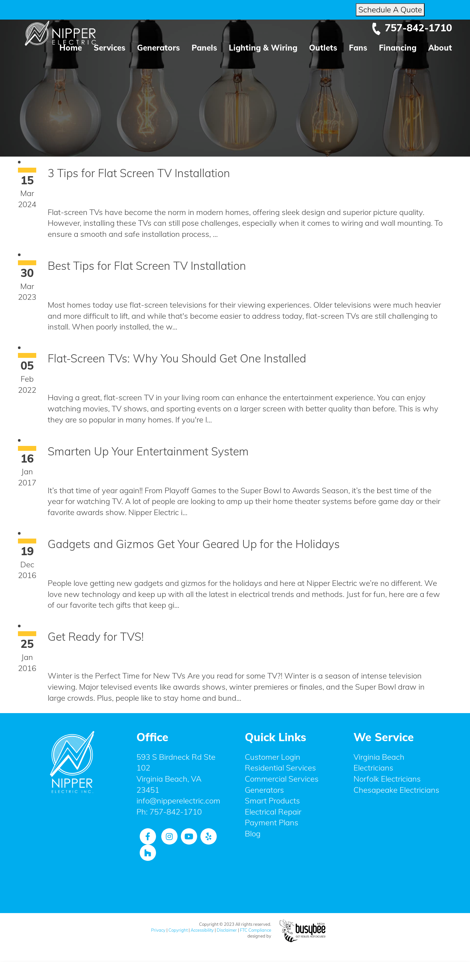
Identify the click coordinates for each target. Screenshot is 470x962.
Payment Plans (271, 822)
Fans (358, 48)
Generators (158, 48)
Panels (204, 48)
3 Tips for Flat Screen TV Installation (139, 173)
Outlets (323, 48)
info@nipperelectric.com (178, 800)
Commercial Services (282, 779)
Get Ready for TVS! (96, 637)
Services (109, 48)
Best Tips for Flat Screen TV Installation (147, 266)
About (440, 48)
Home (70, 48)
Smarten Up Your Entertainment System (148, 451)
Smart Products (272, 800)
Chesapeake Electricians (396, 790)
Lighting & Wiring (263, 48)
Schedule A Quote (390, 9)
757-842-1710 (411, 28)
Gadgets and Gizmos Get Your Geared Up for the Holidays (194, 544)
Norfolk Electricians (387, 779)
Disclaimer (227, 930)
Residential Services (280, 767)
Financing (397, 48)
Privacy (158, 930)
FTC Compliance (255, 930)
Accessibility (202, 930)
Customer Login (272, 757)
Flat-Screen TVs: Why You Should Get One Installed (177, 358)
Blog (252, 833)
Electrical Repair (273, 812)
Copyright (178, 930)
